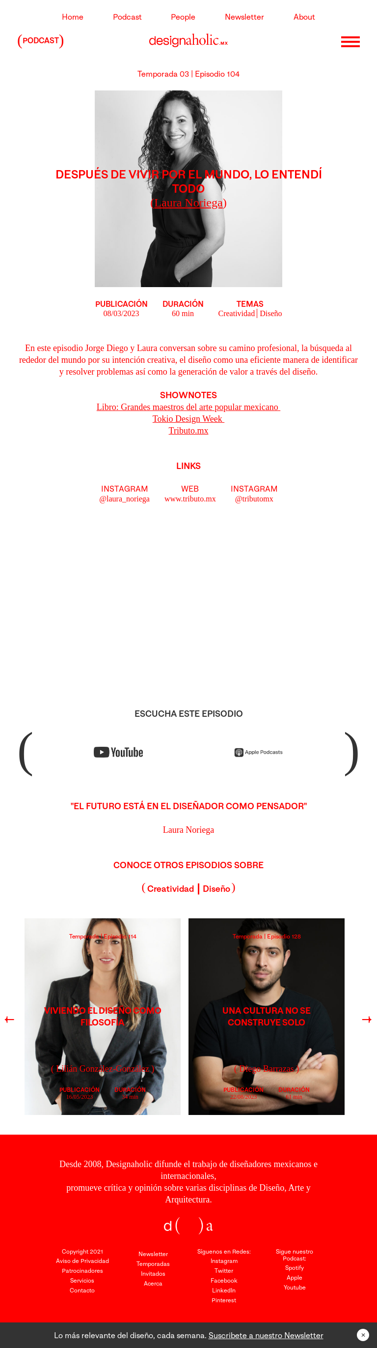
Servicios (82, 1280)
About (304, 17)
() (188, 202)
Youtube (295, 1287)
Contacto (82, 1290)
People (183, 17)
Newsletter (244, 17)
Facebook (224, 1280)
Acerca (153, 1283)
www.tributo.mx (190, 499)
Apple (294, 1277)
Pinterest (224, 1300)
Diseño (271, 313)
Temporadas (153, 1263)
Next (366, 1021)
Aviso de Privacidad (82, 1260)
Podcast (127, 17)
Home (72, 17)
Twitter (224, 1270)
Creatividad (236, 313)
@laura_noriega (124, 499)
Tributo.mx (189, 431)
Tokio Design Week (188, 419)
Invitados (153, 1273)
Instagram (224, 1260)
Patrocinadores (82, 1270)
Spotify (294, 1267)
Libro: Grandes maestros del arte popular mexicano (188, 407)
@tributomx (254, 499)
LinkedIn (224, 1290)
